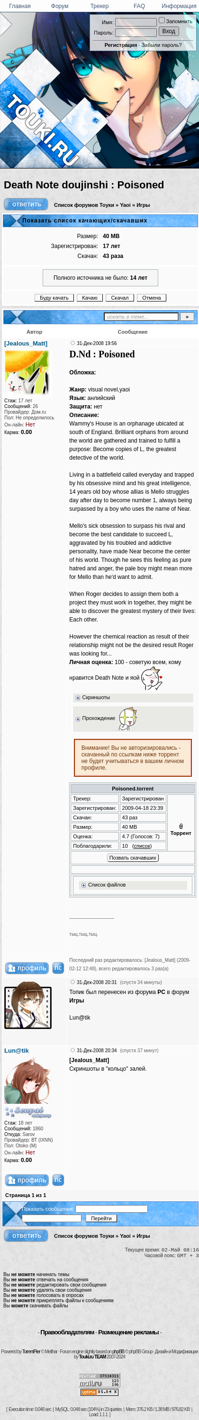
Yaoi (125, 205)
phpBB (118, 1351)
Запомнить (175, 21)
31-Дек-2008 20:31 (97, 982)
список (142, 846)
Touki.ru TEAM (92, 1356)
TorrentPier (31, 1351)
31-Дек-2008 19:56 (97, 343)
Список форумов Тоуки (84, 205)
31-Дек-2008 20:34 (97, 1050)
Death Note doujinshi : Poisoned (84, 185)
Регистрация (121, 45)
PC (161, 992)
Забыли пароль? (162, 45)
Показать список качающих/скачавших (84, 220)
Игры (143, 205)
